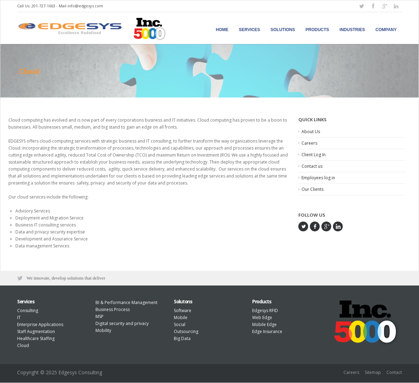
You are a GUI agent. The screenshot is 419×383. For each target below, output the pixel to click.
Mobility (103, 331)
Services (249, 29)
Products (317, 29)
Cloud (23, 346)
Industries (352, 29)
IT (19, 318)
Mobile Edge (264, 325)
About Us (310, 132)
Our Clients (312, 189)
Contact (394, 373)
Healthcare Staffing (36, 339)
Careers (309, 143)
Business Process (112, 310)
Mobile (180, 318)
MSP (99, 317)
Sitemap (373, 373)
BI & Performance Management (126, 303)
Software (182, 311)
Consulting (27, 311)
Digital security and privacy (122, 324)
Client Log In (313, 155)
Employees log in (318, 178)
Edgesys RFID (265, 311)
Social (179, 325)
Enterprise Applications (40, 325)
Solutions (283, 29)
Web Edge (262, 318)
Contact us (311, 166)
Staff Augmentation (36, 332)
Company (386, 29)
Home (222, 29)
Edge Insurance (267, 332)
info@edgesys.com (85, 5)
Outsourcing (186, 332)
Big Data (182, 339)
